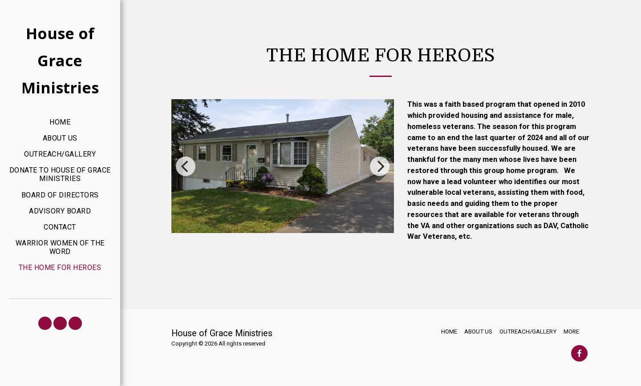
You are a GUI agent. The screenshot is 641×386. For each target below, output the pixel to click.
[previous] (185, 166)
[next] (379, 166)
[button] (45, 323)
